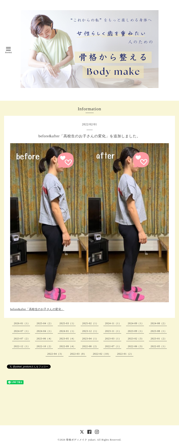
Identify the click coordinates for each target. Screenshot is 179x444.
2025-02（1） (90, 323)
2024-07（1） (22, 331)
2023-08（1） (159, 331)
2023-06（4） (45, 338)
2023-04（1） (90, 338)
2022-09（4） (67, 346)
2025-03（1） (67, 323)
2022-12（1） (22, 346)
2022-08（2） (90, 346)
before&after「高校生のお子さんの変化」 (37, 309)
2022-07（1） (113, 346)
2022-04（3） (55, 353)
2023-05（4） (67, 338)
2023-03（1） (113, 338)
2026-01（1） (22, 323)
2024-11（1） (113, 323)
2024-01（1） (67, 331)
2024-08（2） (159, 323)
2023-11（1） (113, 331)
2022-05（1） (159, 346)
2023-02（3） (136, 338)
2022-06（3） (136, 346)
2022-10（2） (45, 346)
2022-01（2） (125, 353)
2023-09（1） (136, 331)
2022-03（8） (78, 353)
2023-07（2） (22, 338)
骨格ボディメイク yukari (80, 439)
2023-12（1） (90, 331)
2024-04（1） (45, 331)
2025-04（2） (45, 323)
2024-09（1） (136, 323)
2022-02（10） (101, 353)
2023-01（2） (159, 338)
